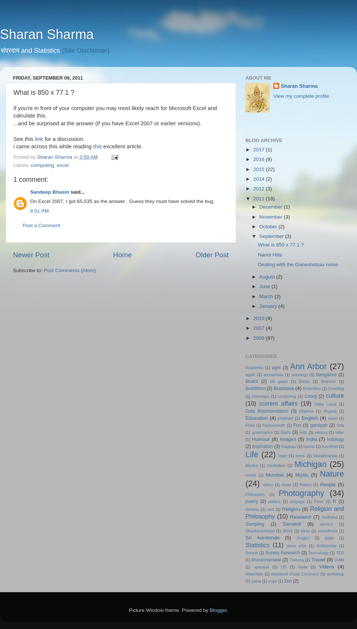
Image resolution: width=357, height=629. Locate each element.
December (271, 207)
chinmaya (260, 396)
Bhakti (251, 381)
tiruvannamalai (266, 559)
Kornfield (330, 446)
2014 (259, 179)
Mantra (251, 465)
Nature (332, 473)
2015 (259, 169)
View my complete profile (301, 96)
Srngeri (302, 538)
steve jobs (296, 545)
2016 (259, 159)
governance (262, 432)
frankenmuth (274, 425)
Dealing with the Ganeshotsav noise (298, 264)
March (266, 296)
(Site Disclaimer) (86, 50)
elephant (285, 418)
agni (276, 367)
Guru (286, 432)
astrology (300, 374)
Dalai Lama (326, 404)
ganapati (319, 425)
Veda (303, 567)
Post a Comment (41, 225)
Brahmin (328, 381)
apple (250, 374)
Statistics (257, 545)
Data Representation (266, 411)
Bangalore (326, 374)
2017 (259, 149)
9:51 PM (39, 211)
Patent (305, 485)
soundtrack (328, 531)
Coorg (311, 396)
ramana (252, 509)
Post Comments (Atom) (70, 270)
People (328, 484)
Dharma (306, 411)
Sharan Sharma (47, 34)
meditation (276, 465)
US (283, 567)
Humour (261, 439)
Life (251, 454)
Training (296, 560)
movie (250, 475)
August (267, 277)
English (310, 418)
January (269, 306)
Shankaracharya (260, 531)
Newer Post (31, 255)
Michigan (311, 464)
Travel (318, 559)
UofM (339, 560)
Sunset (251, 553)
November (271, 217)
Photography (301, 493)
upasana (261, 567)
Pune (318, 501)
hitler (339, 432)
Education (256, 418)
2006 (259, 338)
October (269, 226)
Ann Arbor (308, 366)
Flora (250, 425)
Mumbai (275, 475)
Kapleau (288, 446)
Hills (303, 432)
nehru (268, 485)
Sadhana (329, 517)
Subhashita (326, 545)
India (311, 439)
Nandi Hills (270, 255)
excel (63, 165)
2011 (259, 198)
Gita (340, 425)
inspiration (263, 446)
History (321, 432)
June (265, 286)
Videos (326, 567)
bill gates (279, 381)
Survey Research (282, 552)
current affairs (278, 403)
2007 (259, 328)
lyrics (300, 456)
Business (284, 388)
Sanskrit (292, 524)
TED (340, 553)
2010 (259, 318)
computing (42, 165)
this (98, 146)
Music (301, 475)
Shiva (288, 531)
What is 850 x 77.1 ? (281, 245)
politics (274, 501)
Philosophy (255, 494)
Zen (288, 581)
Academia (254, 367)
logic (283, 456)
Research (301, 517)
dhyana (330, 411)
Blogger (218, 610)
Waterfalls (254, 574)
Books (304, 381)
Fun (297, 425)
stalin (329, 538)
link (40, 139)
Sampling (254, 524)
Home (122, 255)
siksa (305, 531)
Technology (318, 553)
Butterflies (312, 388)
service (326, 524)
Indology (335, 439)
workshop (335, 574)
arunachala (273, 374)
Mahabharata (325, 456)
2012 (259, 188)
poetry (251, 501)
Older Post (212, 255)
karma (309, 446)
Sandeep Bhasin (49, 192)
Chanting (336, 388)
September (272, 236)
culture (335, 395)
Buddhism (255, 388)
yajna (256, 581)
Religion (291, 509)
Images (288, 439)
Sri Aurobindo (262, 538)
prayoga (297, 501)
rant (270, 509)
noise (286, 485)
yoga (272, 581)
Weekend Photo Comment (295, 574)
